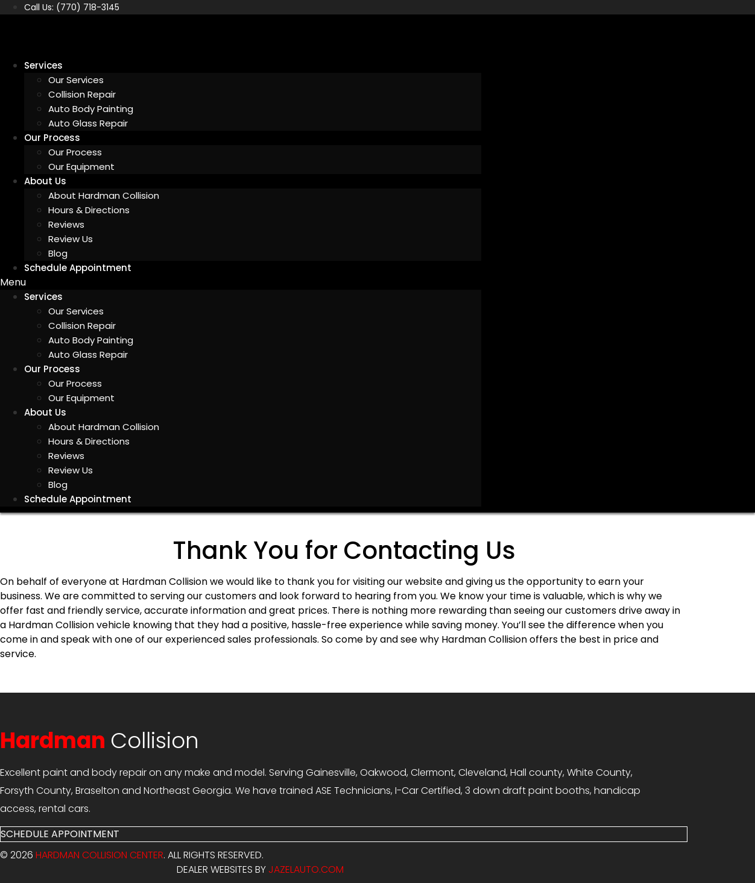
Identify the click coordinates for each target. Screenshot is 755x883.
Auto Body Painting (90, 108)
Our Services (76, 79)
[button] (240, 282)
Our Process (52, 137)
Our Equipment (81, 166)
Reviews (66, 224)
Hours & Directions (89, 210)
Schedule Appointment (77, 267)
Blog (58, 484)
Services (43, 65)
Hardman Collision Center (99, 855)
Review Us (70, 238)
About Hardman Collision (103, 195)
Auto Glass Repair (88, 123)
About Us (45, 181)
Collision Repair (82, 94)
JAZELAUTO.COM (306, 869)
